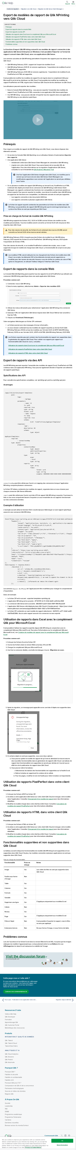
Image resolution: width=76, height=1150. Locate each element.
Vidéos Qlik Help (10, 1014)
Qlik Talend (9, 1040)
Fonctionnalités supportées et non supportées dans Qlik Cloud (25, 42)
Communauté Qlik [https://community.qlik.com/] (51, 1136)
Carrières (8, 1120)
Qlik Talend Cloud (11, 1043)
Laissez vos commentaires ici (16, 991)
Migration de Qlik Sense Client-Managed (50, 9)
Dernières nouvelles (12, 1122)
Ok (62, 1140)
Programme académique (13, 1114)
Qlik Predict (9, 1059)
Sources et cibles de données (15, 1091)
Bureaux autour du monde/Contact (16, 1125)
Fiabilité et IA (9, 1080)
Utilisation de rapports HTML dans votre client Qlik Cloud (23, 39)
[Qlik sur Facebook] (69, 1135)
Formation (8, 1019)
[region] (37, 1143)
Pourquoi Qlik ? (10, 1072)
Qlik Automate (10, 1062)
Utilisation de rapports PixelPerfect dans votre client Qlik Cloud (25, 37)
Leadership (9, 1106)
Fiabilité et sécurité (11, 1074)
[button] (37, 119)
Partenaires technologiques (14, 1088)
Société (7, 1103)
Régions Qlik (9, 1094)
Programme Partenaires (13, 1117)
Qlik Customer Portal (12, 1025)
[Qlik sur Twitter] (61, 1135)
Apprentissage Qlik (11, 1022)
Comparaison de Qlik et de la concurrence (19, 1085)
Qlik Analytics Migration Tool (44, 170)
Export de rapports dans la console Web (18, 29)
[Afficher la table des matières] (3, 9)
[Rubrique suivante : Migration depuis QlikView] (57, 1000)
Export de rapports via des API (15, 32)
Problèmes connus (11, 44)
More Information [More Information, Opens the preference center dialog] (62, 1145)
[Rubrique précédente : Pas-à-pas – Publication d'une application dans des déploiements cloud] (19, 1000)
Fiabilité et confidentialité (13, 1077)
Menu (73, 4)
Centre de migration (13, 9)
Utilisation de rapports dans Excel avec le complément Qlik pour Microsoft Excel (31, 34)
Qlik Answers (9, 1057)
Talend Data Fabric (11, 1046)
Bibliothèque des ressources (15, 1028)
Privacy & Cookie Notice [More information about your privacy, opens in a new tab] (33, 1147)
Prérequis (9, 27)
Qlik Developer (10, 1017)
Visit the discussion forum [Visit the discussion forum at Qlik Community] (25, 956)
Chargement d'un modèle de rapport (40, 799)
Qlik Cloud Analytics (11, 1054)
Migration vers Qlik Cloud (28, 9)
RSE (6, 1109)
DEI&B (7, 1111)
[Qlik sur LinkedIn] (65, 1135)
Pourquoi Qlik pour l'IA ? (13, 1083)
